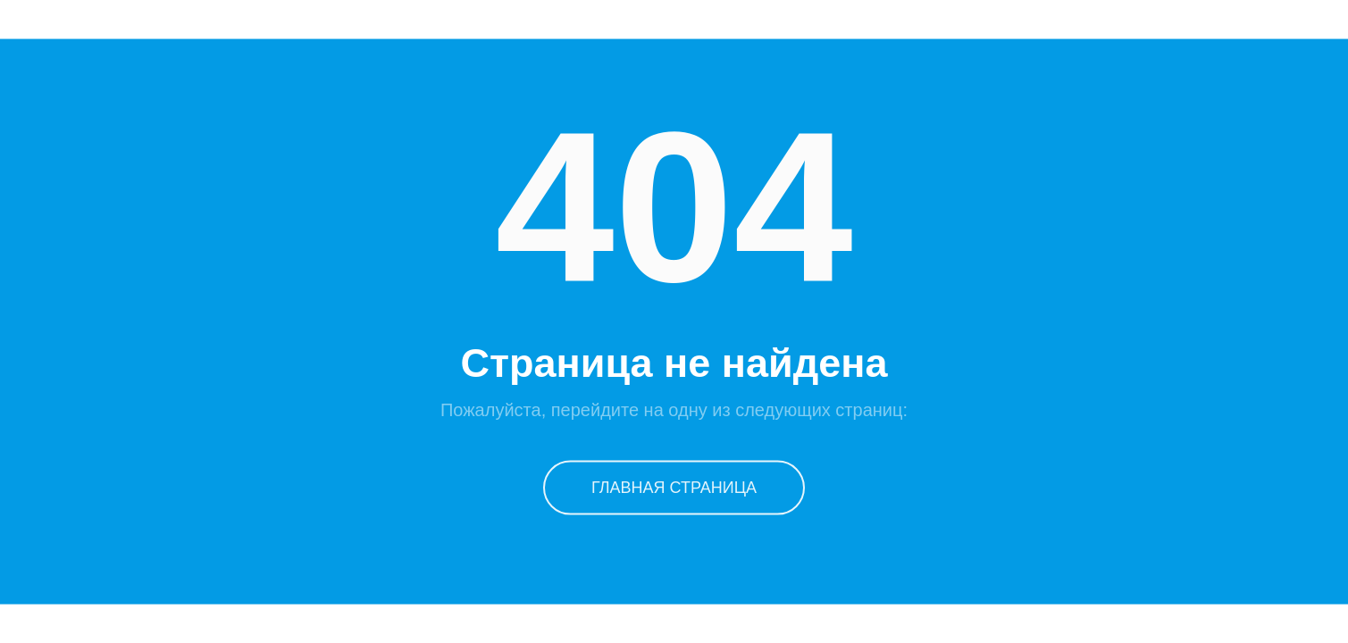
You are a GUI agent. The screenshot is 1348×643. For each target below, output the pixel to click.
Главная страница (674, 487)
